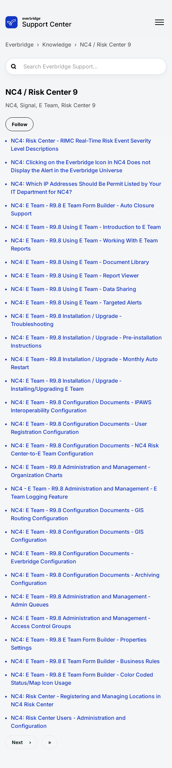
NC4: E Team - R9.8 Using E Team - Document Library (80, 262)
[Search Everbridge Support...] (86, 66)
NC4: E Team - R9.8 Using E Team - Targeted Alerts (76, 302)
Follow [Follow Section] (19, 124)
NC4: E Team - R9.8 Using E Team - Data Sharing (73, 289)
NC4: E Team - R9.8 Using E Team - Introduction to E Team (86, 227)
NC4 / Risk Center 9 (105, 44)
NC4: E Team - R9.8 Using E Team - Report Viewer (75, 275)
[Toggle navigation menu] (159, 22)
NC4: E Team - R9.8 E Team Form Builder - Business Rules (85, 661)
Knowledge (56, 44)
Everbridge (19, 44)
